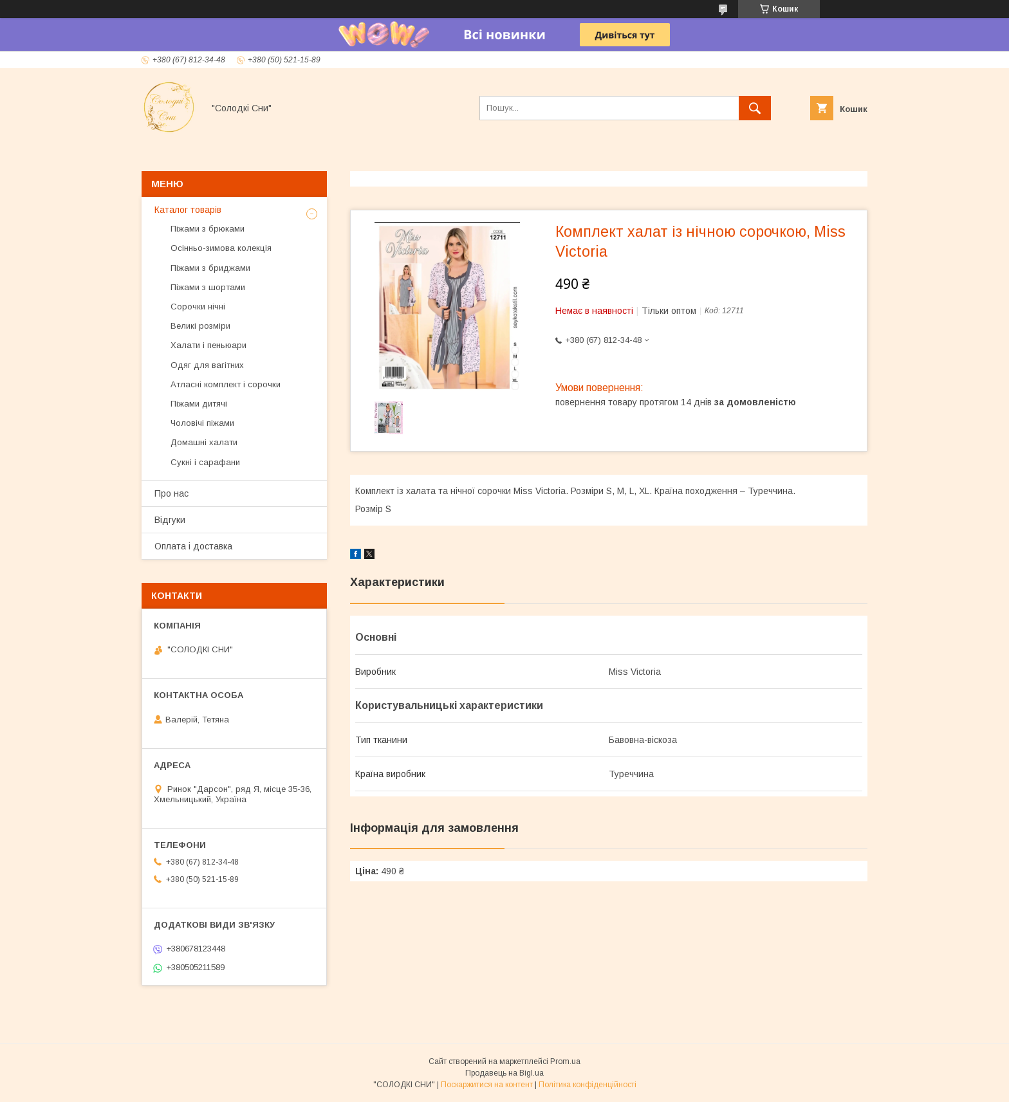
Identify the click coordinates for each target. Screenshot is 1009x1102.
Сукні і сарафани (205, 462)
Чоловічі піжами (202, 423)
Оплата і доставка (193, 546)
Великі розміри (200, 326)
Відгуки (169, 520)
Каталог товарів (187, 210)
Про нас (171, 493)
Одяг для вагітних (207, 365)
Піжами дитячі (199, 404)
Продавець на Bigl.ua (504, 1073)
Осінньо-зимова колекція (221, 248)
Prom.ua (565, 1061)
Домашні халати (204, 442)
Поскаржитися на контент (487, 1084)
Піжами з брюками (208, 229)
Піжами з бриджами (210, 268)
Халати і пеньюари (208, 345)
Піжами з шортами (208, 287)
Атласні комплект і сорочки (226, 384)
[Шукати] (755, 108)
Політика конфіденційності (587, 1084)
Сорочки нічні (198, 306)
